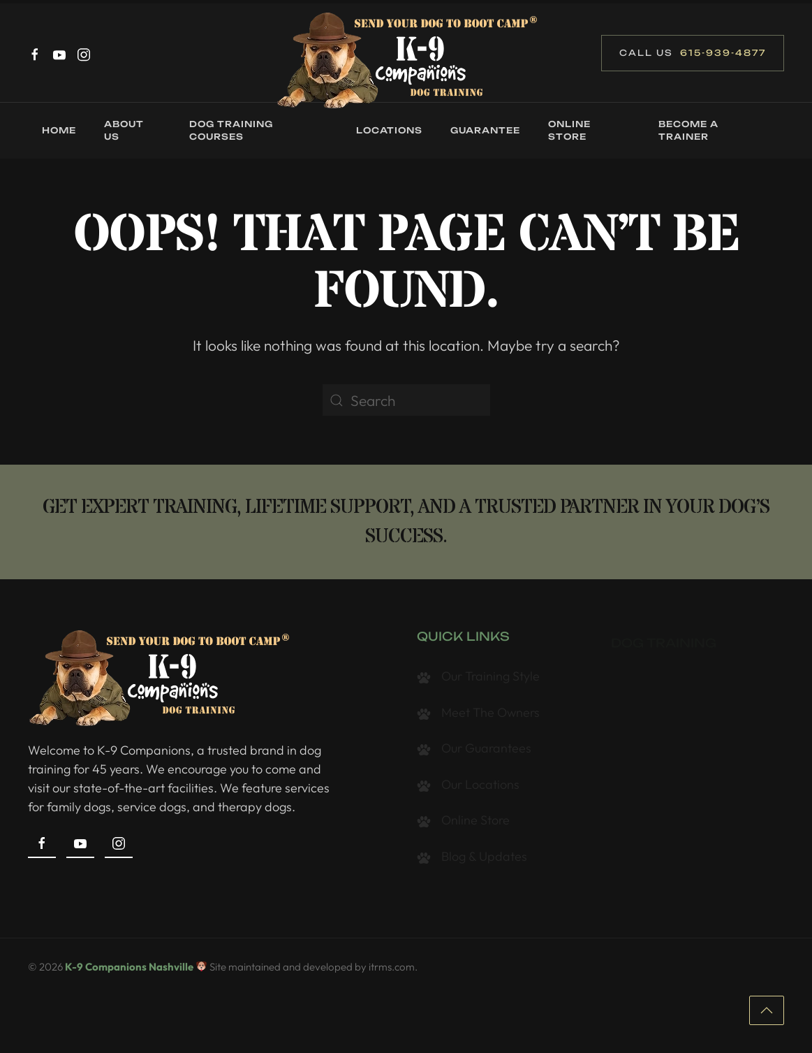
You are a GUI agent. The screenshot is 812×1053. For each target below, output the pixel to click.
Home (59, 130)
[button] (766, 1014)
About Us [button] (124, 130)
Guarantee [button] (485, 130)
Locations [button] (389, 130)
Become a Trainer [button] (688, 130)
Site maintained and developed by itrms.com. (313, 973)
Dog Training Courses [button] (231, 130)
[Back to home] (406, 59)
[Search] (406, 400)
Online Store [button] (569, 130)
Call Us (692, 53)
